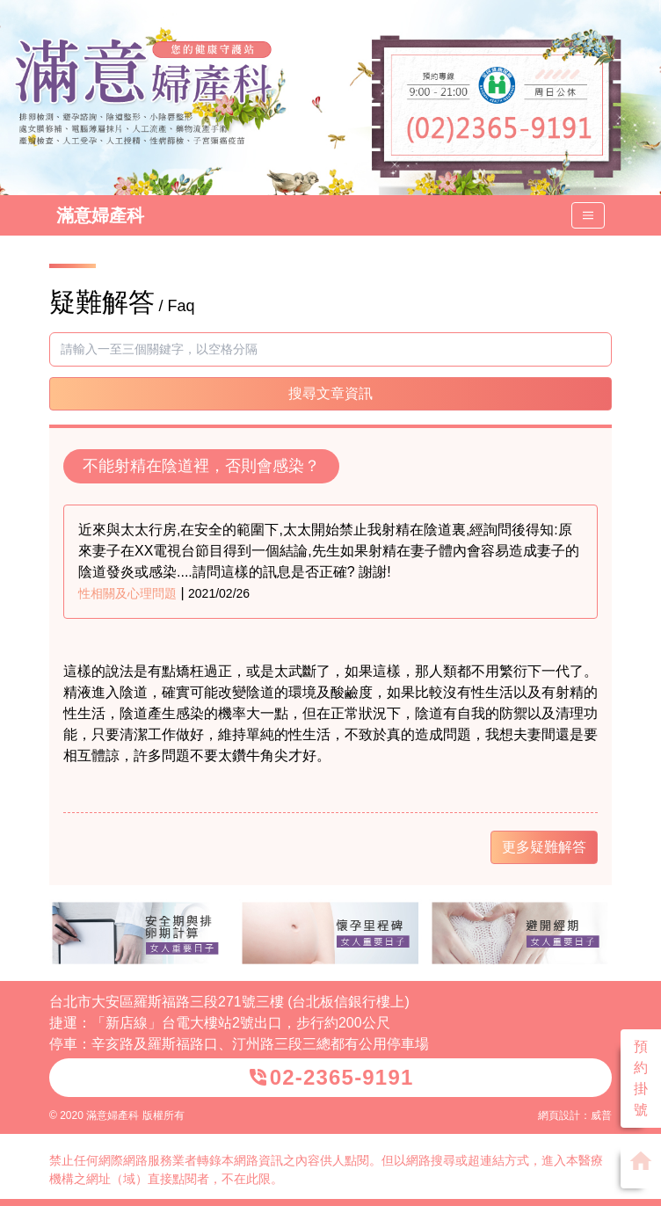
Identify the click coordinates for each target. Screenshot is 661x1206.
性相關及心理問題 (127, 593)
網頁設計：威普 (575, 1115)
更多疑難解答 (544, 846)
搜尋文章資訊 (330, 393)
